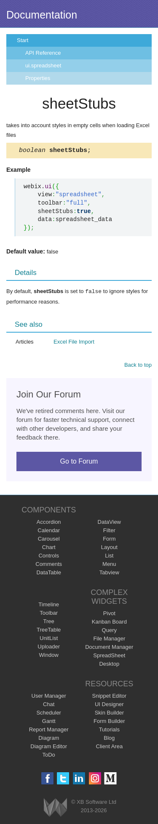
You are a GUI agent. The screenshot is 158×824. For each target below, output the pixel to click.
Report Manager (49, 730)
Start (22, 40)
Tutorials (109, 730)
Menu (109, 565)
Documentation (41, 15)
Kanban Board (109, 622)
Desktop (109, 664)
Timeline (48, 605)
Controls (48, 556)
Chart (49, 548)
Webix (55, 808)
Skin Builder (109, 713)
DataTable (48, 573)
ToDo (49, 755)
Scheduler (48, 713)
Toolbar (49, 614)
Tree (48, 622)
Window (49, 656)
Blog (109, 739)
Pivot (109, 614)
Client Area (109, 747)
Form (109, 539)
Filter (109, 531)
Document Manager (109, 648)
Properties (37, 78)
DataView (109, 523)
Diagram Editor (48, 747)
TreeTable (49, 630)
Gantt (49, 722)
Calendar (48, 531)
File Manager (109, 639)
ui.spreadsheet (43, 65)
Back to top (138, 366)
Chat (48, 705)
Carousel (49, 539)
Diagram (48, 739)
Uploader (48, 647)
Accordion (49, 523)
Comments (48, 565)
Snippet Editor (109, 696)
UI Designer (109, 705)
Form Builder (109, 722)
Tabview (109, 573)
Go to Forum (79, 462)
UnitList (49, 639)
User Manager (49, 696)
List (109, 556)
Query (109, 631)
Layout (109, 548)
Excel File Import (74, 342)
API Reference (43, 53)
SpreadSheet (109, 656)
